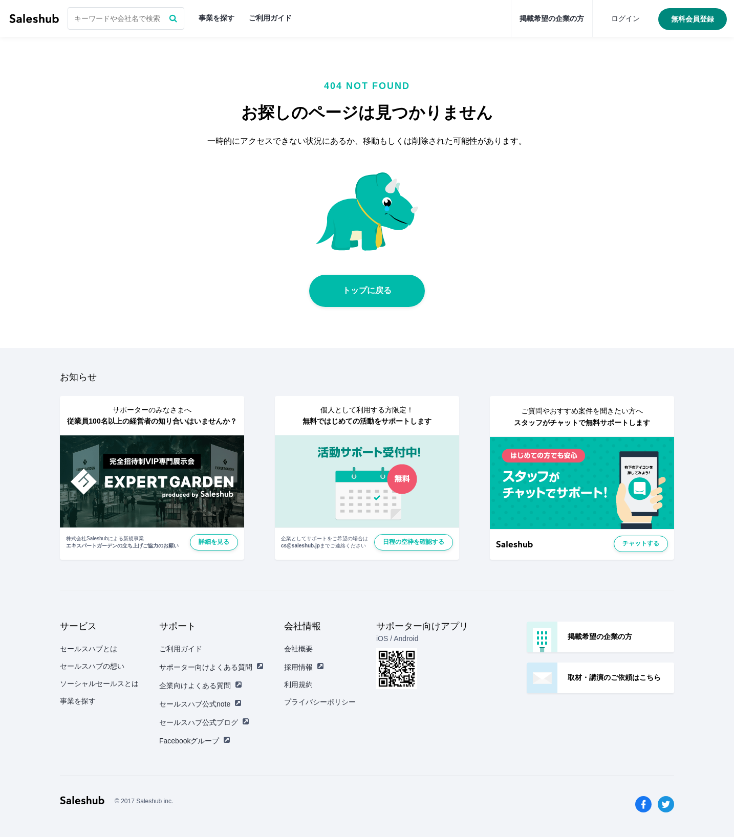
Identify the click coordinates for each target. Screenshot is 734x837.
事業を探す (216, 18)
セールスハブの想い (92, 666)
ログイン (625, 18)
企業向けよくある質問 (200, 685)
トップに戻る (367, 290)
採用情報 (304, 667)
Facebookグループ (194, 741)
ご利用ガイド (270, 18)
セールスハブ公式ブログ (204, 722)
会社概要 (298, 649)
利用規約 (298, 684)
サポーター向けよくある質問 (211, 667)
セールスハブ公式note (200, 704)
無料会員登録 (692, 19)
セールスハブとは (88, 649)
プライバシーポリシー (320, 702)
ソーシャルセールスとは (99, 683)
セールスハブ (34, 18)
